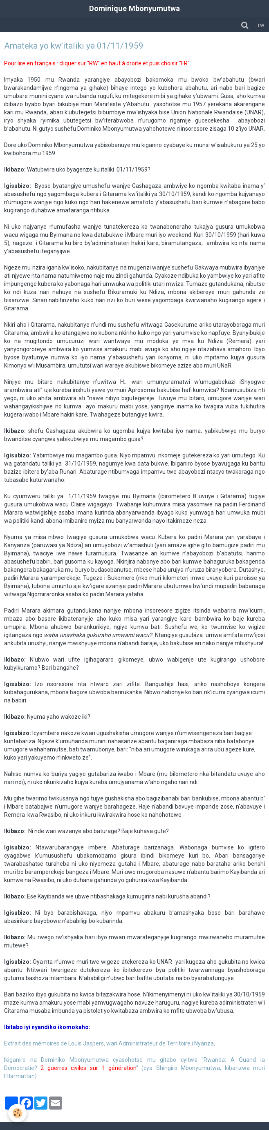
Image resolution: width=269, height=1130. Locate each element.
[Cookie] (17, 1113)
